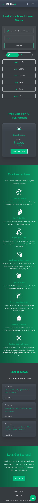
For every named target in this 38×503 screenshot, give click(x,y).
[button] (19, 38)
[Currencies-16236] (33, 4)
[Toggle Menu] (3, 3)
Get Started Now (19, 151)
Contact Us (19, 478)
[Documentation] (28, 4)
